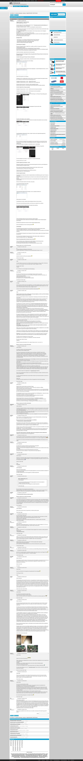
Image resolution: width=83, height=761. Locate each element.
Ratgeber (20, 6)
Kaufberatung (15, 6)
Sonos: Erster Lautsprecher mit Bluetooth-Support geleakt (19, 753)
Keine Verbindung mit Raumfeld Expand (56, 116)
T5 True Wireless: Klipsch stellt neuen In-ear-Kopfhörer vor (33, 755)
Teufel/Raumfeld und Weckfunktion (15, 733)
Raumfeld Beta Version (20, 531)
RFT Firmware (30, 237)
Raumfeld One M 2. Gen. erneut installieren (56, 99)
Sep (11, 743)
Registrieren (72, 760)
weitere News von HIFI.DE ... (61, 74)
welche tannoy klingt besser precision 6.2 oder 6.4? (57, 134)
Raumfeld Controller (32, 667)
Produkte (28, 0)
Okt (13, 748)
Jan (13, 741)
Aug (11, 742)
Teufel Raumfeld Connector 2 (14, 731)
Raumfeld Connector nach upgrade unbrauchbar (17, 722)
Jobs (36, 0)
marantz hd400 (52, 124)
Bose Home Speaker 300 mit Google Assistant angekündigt (36, 753)
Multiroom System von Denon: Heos (55, 96)
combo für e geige (53, 131)
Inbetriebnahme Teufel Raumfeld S (15, 727)
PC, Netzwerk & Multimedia (18, 13)
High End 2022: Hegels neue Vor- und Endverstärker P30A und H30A (61, 71)
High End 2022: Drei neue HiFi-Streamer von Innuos (60, 68)
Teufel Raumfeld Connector (57, 32)
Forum (11, 6)
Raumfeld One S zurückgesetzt (54, 108)
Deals (24, 0)
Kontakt (39, 760)
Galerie (27, 6)
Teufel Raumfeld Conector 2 (14, 729)
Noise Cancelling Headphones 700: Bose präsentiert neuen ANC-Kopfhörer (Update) (33, 757)
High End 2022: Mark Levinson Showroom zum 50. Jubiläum (60, 61)
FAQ (68, 760)
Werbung (47, 760)
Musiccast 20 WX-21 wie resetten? (55, 86)
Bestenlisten (19, 0)
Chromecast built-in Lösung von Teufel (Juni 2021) (25, 494)
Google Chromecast (56, 42)
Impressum (43, 760)
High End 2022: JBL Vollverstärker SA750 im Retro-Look (60, 64)
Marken (32, 0)
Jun (13, 745)
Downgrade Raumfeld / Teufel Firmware (15, 720)
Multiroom (24, 13)
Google (63, 148)
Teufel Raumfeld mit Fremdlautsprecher (15, 735)
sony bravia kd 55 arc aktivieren (54, 125)
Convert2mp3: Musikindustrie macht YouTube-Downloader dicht (29, 756)
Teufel (52, 148)
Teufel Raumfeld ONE (57, 34)
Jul (15, 746)
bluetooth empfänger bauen (54, 128)
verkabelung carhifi (53, 127)
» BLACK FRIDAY (41, 0)
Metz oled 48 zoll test (53, 135)
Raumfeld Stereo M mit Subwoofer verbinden (56, 91)
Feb (13, 742)
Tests (14, 0)
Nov (13, 749)
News (11, 0)
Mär (13, 743)
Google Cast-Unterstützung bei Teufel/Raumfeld (57, 100)
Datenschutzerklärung (64, 760)
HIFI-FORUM (12, 13)
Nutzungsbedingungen (57, 760)
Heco (52, 149)
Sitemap (51, 760)
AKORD (58, 148)
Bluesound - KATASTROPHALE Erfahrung (56, 111)
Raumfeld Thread (33, 370)
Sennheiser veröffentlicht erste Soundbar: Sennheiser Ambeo (34, 754)
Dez (11, 745)
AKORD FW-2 (56, 37)
